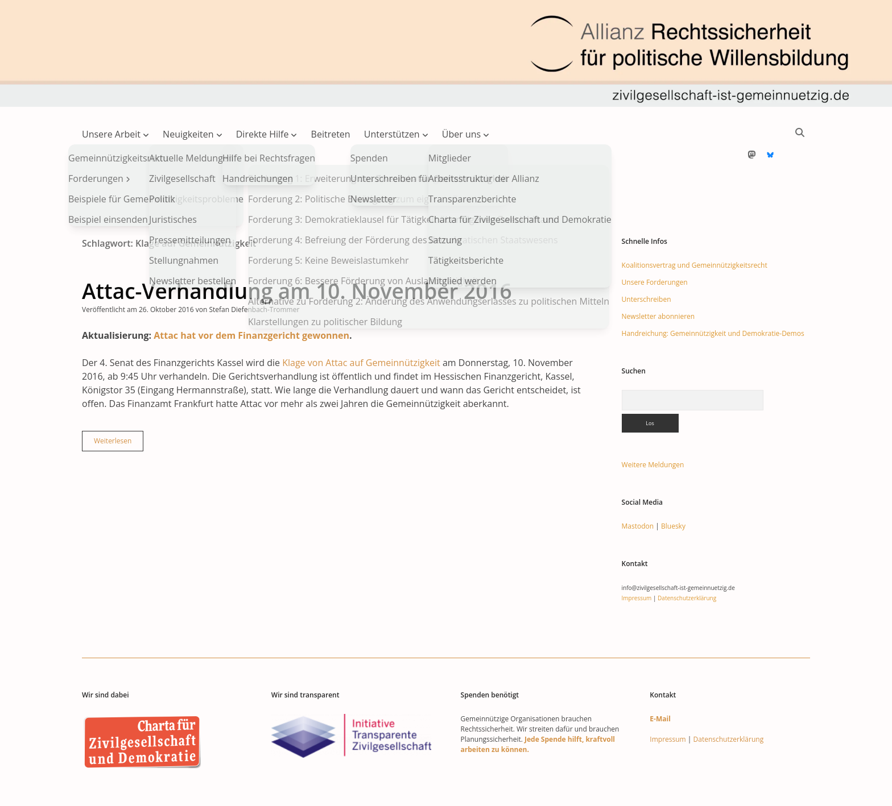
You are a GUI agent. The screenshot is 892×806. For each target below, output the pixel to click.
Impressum (637, 562)
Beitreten (330, 134)
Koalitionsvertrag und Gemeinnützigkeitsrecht (694, 229)
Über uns (461, 134)
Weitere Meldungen (653, 428)
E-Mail (660, 682)
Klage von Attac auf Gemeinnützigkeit (361, 326)
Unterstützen (392, 134)
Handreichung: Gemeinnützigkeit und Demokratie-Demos (713, 297)
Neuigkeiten (188, 134)
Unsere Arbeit (111, 134)
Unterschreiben (646, 263)
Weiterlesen (118, 407)
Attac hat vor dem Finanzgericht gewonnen (251, 299)
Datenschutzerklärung (687, 562)
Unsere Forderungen (655, 246)
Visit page (446, 53)
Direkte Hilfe (262, 134)
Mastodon (638, 490)
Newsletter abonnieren (658, 280)
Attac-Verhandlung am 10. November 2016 (297, 254)
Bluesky (673, 490)
